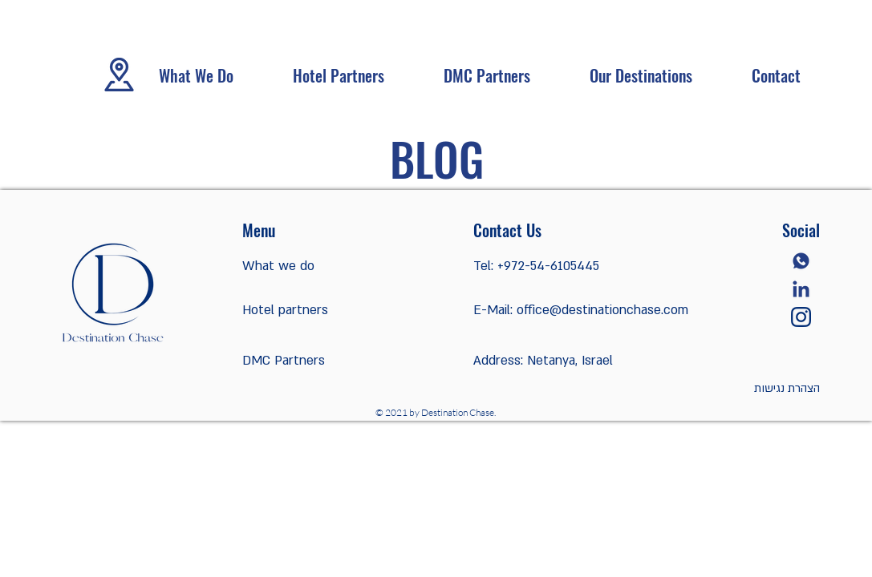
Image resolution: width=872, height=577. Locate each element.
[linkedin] (801, 289)
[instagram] (801, 317)
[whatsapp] (801, 261)
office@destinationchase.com (602, 310)
